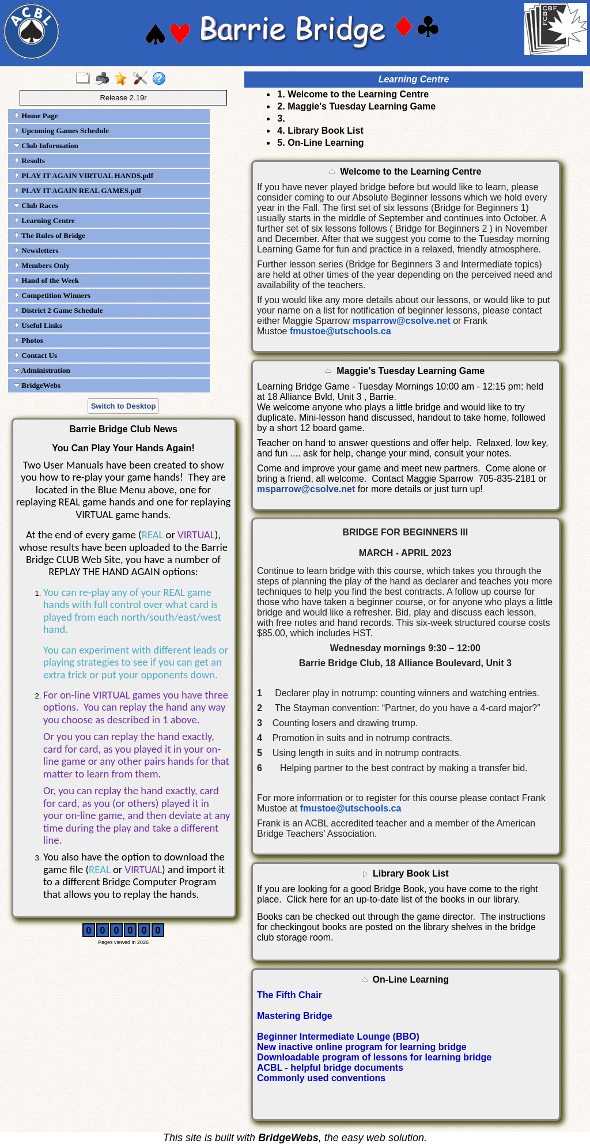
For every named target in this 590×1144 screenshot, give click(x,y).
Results (29, 160)
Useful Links (38, 325)
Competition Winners (52, 295)
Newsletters (36, 250)
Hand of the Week (46, 280)
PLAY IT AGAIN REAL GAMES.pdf (77, 190)
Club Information (46, 145)
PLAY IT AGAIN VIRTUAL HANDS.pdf (83, 175)
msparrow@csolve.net (401, 321)
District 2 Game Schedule (58, 310)
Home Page (36, 115)
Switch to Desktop (123, 406)
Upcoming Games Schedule (61, 130)
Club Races (36, 205)
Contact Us (35, 355)
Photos (28, 340)
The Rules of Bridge (49, 235)
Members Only (42, 265)
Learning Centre (44, 220)
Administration (42, 370)
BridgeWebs (37, 385)
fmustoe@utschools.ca (340, 331)
